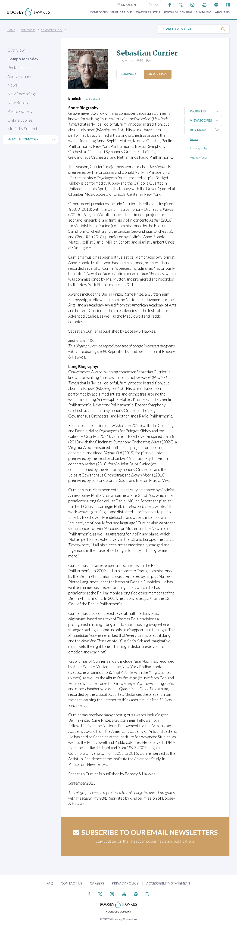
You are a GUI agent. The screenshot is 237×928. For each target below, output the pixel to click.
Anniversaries (19, 76)
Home (11, 30)
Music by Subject (22, 128)
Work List (206, 111)
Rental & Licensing (177, 12)
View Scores (206, 120)
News (12, 85)
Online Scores (20, 120)
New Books (17, 102)
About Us (222, 12)
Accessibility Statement (168, 883)
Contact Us (71, 883)
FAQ (50, 883)
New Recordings (22, 93)
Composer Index (51, 30)
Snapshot (129, 74)
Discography (199, 148)
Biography (158, 74)
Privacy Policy (125, 883)
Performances (20, 67)
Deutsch (92, 98)
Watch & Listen (148, 12)
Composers (99, 12)
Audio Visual (199, 157)
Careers (97, 883)
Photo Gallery (19, 111)
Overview (16, 50)
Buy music (203, 12)
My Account (127, 4)
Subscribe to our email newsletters (145, 832)
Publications (121, 12)
